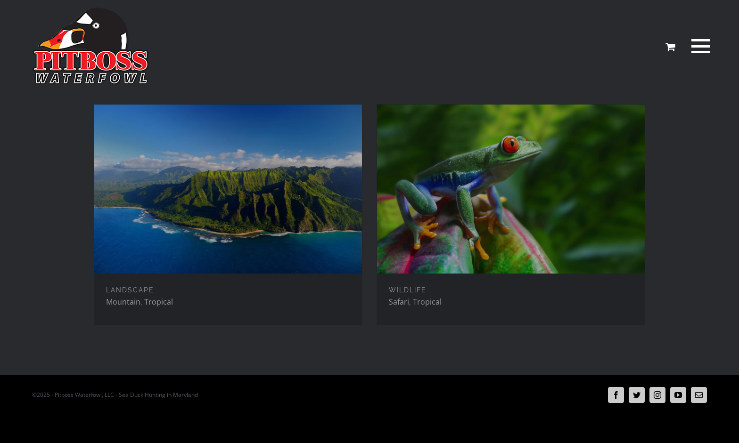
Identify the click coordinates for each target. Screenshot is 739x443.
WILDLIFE (408, 290)
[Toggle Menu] (699, 46)
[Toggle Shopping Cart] (670, 46)
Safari (399, 302)
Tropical (158, 302)
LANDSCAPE (130, 290)
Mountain (123, 302)
